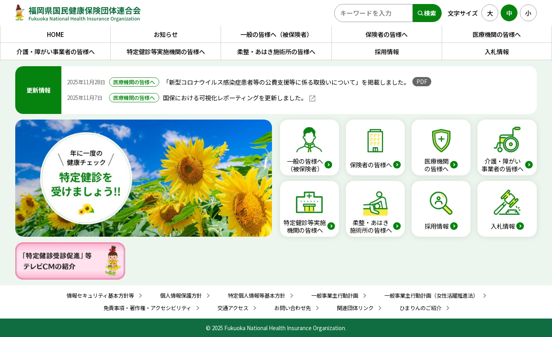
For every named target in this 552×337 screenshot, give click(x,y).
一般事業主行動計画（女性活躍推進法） (431, 295)
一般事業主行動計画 (334, 295)
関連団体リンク (355, 308)
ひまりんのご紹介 (420, 308)
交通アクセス (232, 308)
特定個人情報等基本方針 (256, 295)
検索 (430, 12)
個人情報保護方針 (181, 295)
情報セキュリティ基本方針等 (100, 295)
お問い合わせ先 (292, 308)
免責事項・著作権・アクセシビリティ (147, 308)
